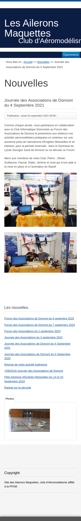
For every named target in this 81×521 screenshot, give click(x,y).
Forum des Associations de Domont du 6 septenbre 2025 (39, 318)
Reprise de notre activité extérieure (25, 364)
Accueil (28, 62)
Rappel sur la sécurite (17, 387)
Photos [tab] (10, 398)
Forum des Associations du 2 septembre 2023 (32, 331)
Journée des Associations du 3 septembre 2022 (33, 337)
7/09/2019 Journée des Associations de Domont (33, 370)
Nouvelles (43, 62)
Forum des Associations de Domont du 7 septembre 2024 (39, 325)
